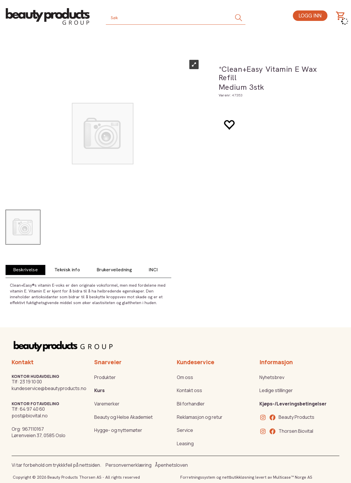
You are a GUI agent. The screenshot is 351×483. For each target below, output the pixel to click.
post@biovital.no (30, 415)
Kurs (99, 390)
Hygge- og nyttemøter (118, 430)
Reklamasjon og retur (199, 417)
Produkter (105, 377)
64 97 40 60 (32, 409)
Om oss (185, 377)
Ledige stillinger (276, 390)
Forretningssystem (197, 477)
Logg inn (310, 15)
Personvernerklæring (129, 465)
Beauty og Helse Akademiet (123, 417)
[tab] (26, 270)
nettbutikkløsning (238, 477)
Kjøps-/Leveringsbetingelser (293, 404)
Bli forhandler (191, 404)
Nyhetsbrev (271, 377)
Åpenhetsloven (171, 465)
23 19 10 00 (31, 381)
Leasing (185, 443)
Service (185, 430)
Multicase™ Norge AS (292, 477)
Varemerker (107, 404)
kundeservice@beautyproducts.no (49, 388)
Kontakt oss (189, 390)
